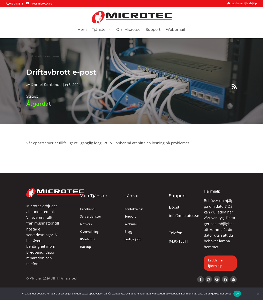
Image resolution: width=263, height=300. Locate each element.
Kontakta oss (134, 209)
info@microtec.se (184, 215)
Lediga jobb (133, 239)
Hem (82, 30)
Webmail (131, 224)
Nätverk (86, 224)
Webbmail (175, 30)
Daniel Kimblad (45, 84)
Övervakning (89, 231)
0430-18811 (179, 241)
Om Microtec (128, 30)
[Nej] (258, 294)
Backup (85, 247)
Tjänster (99, 30)
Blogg (129, 231)
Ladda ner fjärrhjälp (242, 3)
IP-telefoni (87, 239)
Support (153, 30)
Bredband (87, 209)
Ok (237, 293)
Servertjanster (90, 216)
